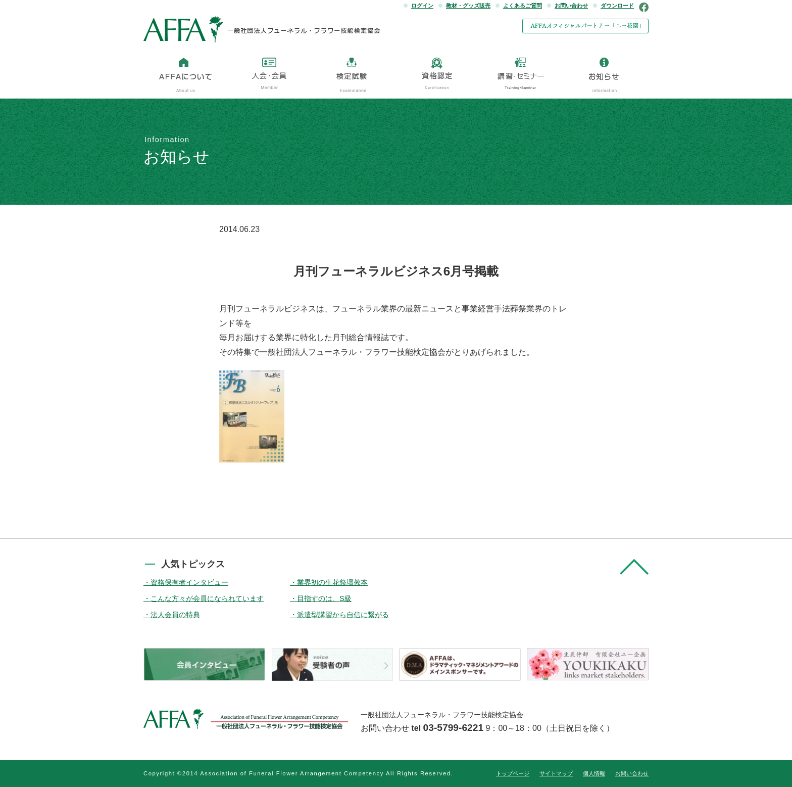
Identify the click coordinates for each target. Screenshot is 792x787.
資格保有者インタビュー (189, 582)
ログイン (422, 6)
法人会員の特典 (175, 615)
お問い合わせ (571, 6)
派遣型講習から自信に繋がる (343, 615)
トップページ (512, 773)
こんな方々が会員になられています (207, 598)
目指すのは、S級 (324, 598)
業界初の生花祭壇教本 (332, 582)
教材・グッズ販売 (468, 6)
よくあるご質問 (522, 6)
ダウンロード (617, 6)
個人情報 (594, 773)
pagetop (634, 567)
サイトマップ (556, 773)
